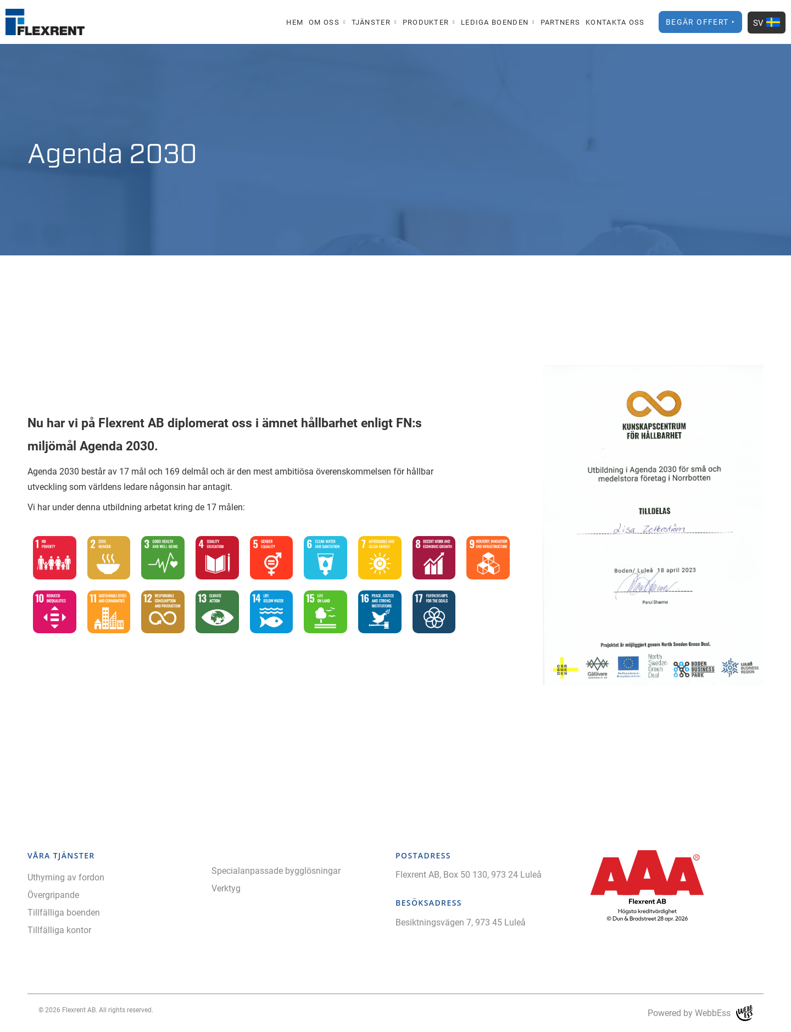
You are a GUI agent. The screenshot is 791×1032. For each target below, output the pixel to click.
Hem (294, 22)
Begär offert (697, 21)
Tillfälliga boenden (63, 912)
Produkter (426, 22)
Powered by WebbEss (700, 1013)
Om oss (324, 22)
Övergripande (53, 894)
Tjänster (371, 22)
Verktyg (226, 888)
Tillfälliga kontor (59, 929)
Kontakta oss (615, 22)
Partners (560, 22)
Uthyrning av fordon (65, 877)
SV (766, 22)
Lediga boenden (494, 22)
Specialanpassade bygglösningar (276, 870)
